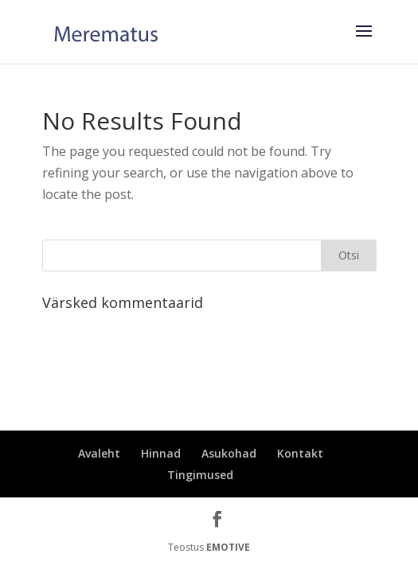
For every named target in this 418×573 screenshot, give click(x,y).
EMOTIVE (228, 547)
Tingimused (200, 474)
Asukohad (228, 453)
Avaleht (99, 453)
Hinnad (161, 453)
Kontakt (300, 453)
